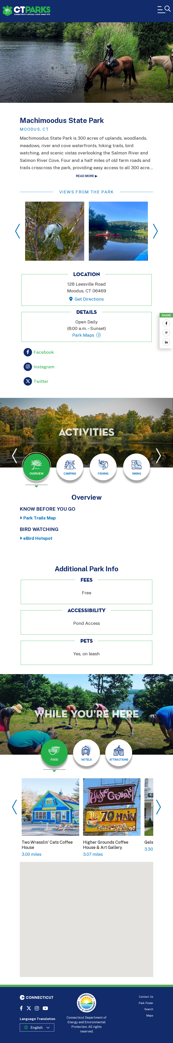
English (37, 1027)
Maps (149, 1015)
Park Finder (146, 1003)
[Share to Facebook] (166, 323)
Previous (17, 231)
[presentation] (36, 469)
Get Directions (89, 299)
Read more (85, 176)
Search (148, 1009)
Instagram (44, 366)
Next (155, 231)
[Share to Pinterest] (166, 332)
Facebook (44, 352)
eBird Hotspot (37, 538)
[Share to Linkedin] (166, 342)
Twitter (41, 381)
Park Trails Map (39, 517)
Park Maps (83, 335)
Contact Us (146, 996)
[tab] (36, 466)
